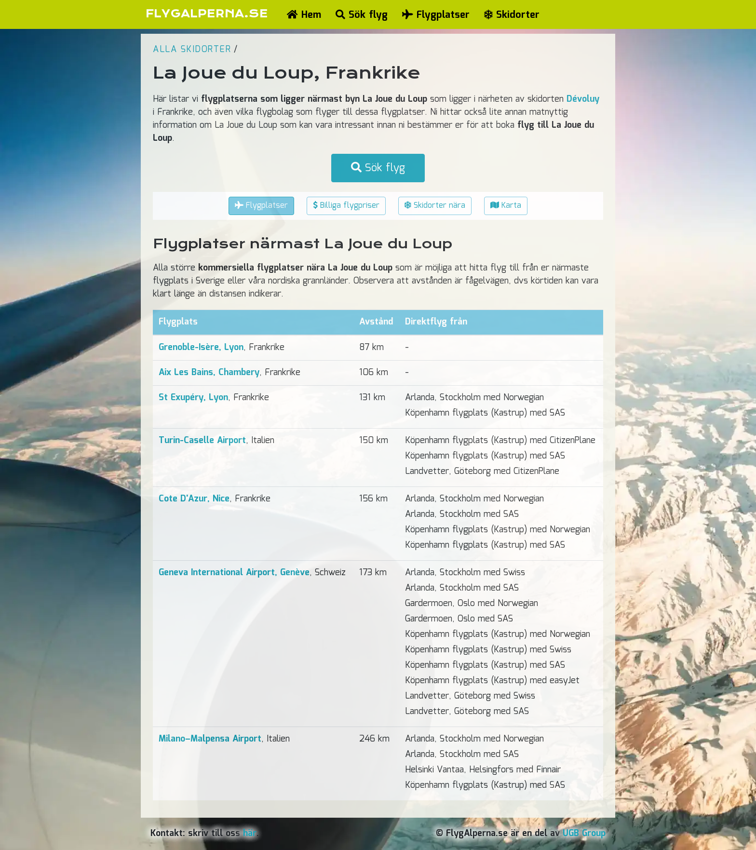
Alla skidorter (192, 49)
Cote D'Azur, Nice (194, 499)
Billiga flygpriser (346, 206)
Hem (304, 15)
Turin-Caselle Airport (202, 440)
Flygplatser (436, 15)
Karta (505, 206)
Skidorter (512, 15)
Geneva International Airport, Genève (234, 573)
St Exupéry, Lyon (193, 398)
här (249, 833)
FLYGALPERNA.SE (207, 14)
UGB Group (584, 833)
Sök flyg (362, 15)
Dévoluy (583, 99)
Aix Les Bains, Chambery (209, 372)
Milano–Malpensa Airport (210, 739)
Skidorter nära (435, 206)
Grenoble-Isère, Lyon (201, 347)
